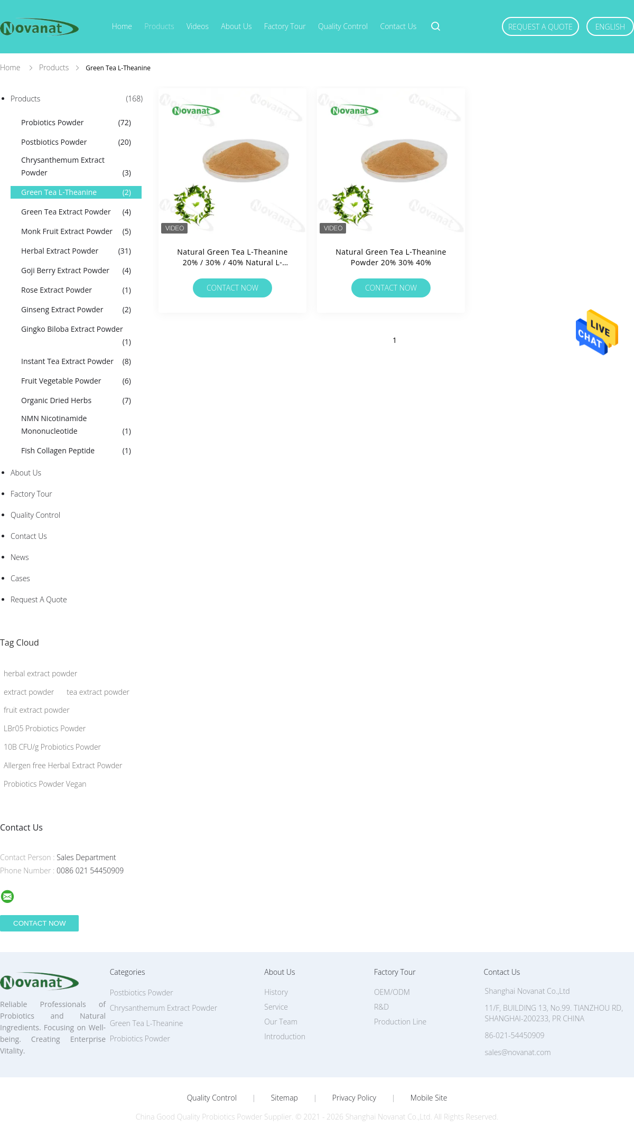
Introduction (284, 1036)
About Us (236, 26)
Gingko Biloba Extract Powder (76, 336)
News (20, 557)
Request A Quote (540, 27)
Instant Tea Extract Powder (76, 361)
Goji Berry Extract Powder (76, 270)
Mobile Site (429, 1098)
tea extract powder (98, 692)
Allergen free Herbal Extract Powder (63, 765)
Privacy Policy (354, 1098)
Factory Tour (285, 26)
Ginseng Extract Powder (76, 309)
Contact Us (398, 26)
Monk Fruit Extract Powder (76, 231)
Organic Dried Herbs (76, 400)
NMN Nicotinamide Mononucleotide (76, 425)
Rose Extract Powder (76, 290)
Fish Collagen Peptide (76, 450)
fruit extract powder (37, 710)
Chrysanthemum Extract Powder (76, 167)
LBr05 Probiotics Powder (45, 728)
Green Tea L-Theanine (76, 192)
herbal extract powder (40, 673)
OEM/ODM (392, 992)
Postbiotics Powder (76, 142)
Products (159, 26)
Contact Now (232, 288)
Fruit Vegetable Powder (76, 381)
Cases (20, 578)
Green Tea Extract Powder (76, 212)
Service (276, 1007)
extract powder (29, 692)
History (276, 992)
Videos (198, 26)
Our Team (280, 1022)
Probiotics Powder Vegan (45, 784)
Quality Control (343, 26)
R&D (381, 1007)
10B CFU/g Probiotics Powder (52, 747)
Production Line (400, 1022)
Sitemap (284, 1098)
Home (122, 26)
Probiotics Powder (76, 122)
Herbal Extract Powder (76, 251)
